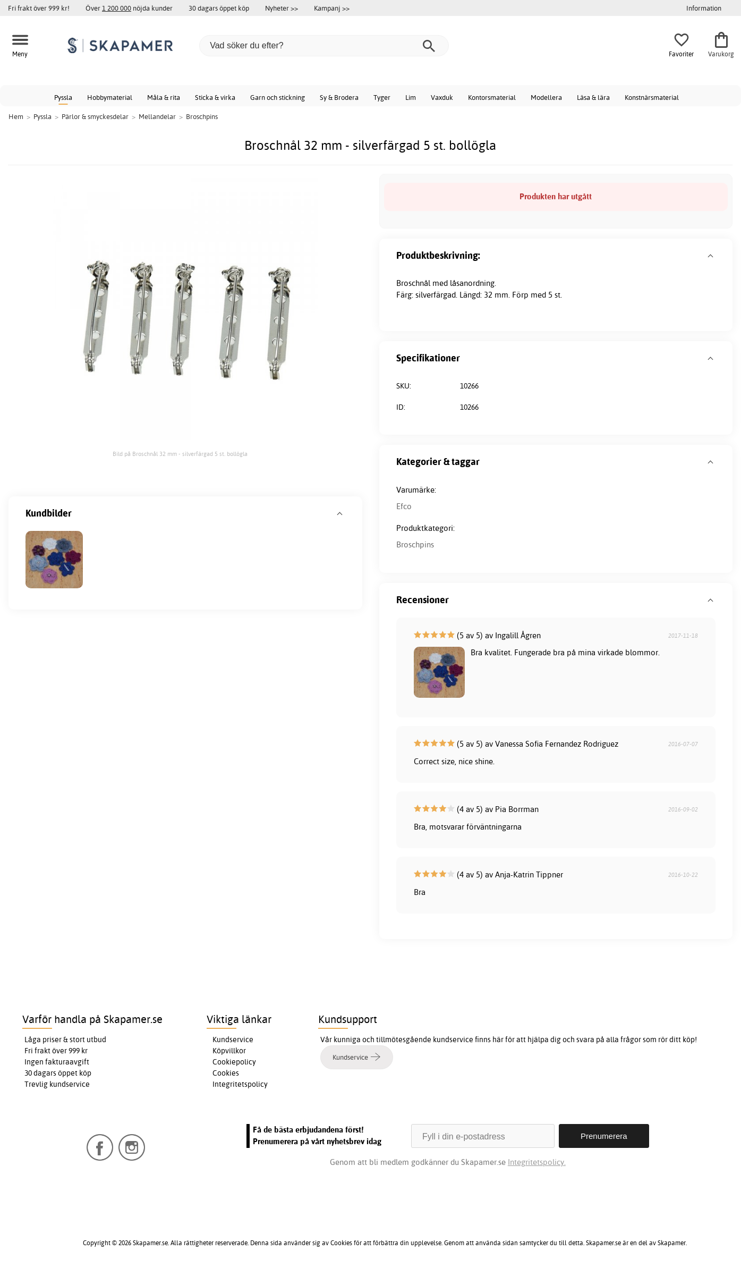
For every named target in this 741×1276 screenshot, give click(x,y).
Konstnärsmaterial (652, 97)
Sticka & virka (215, 97)
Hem (15, 116)
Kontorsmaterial (492, 97)
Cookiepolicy (234, 1062)
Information (703, 8)
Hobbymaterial (109, 97)
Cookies (225, 1073)
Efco (404, 506)
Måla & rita (163, 97)
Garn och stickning (277, 97)
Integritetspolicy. (537, 1162)
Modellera (546, 97)
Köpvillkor (229, 1050)
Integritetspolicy (240, 1084)
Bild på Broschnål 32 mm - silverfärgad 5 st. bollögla (180, 454)
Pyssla (63, 97)
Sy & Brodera (339, 97)
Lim (410, 97)
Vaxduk (442, 97)
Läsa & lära (593, 97)
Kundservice (232, 1039)
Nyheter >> (281, 8)
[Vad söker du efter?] (324, 45)
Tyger (381, 97)
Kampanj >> (332, 8)
